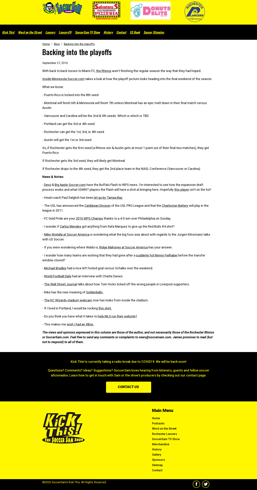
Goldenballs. (94, 292)
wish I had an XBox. (80, 324)
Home (156, 418)
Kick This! (8, 32)
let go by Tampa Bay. (108, 197)
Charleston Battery (175, 205)
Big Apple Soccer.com (70, 185)
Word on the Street (30, 32)
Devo (47, 185)
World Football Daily (57, 276)
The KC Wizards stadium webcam (68, 300)
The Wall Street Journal (60, 284)
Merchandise (160, 444)
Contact (121, 32)
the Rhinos (103, 71)
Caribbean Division (97, 205)
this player (181, 189)
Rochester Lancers (164, 434)
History (108, 32)
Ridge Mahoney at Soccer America (123, 247)
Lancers (50, 32)
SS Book (135, 32)
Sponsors (158, 459)
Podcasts (158, 423)
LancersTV (65, 32)
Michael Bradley (55, 268)
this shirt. (105, 308)
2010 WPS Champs (89, 218)
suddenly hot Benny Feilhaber (157, 255)
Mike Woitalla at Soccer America (66, 234)
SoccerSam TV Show (87, 32)
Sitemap (157, 465)
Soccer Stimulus (153, 32)
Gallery (156, 454)
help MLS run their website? (117, 316)
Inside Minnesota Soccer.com (63, 79)
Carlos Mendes (70, 226)
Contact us (128, 387)
